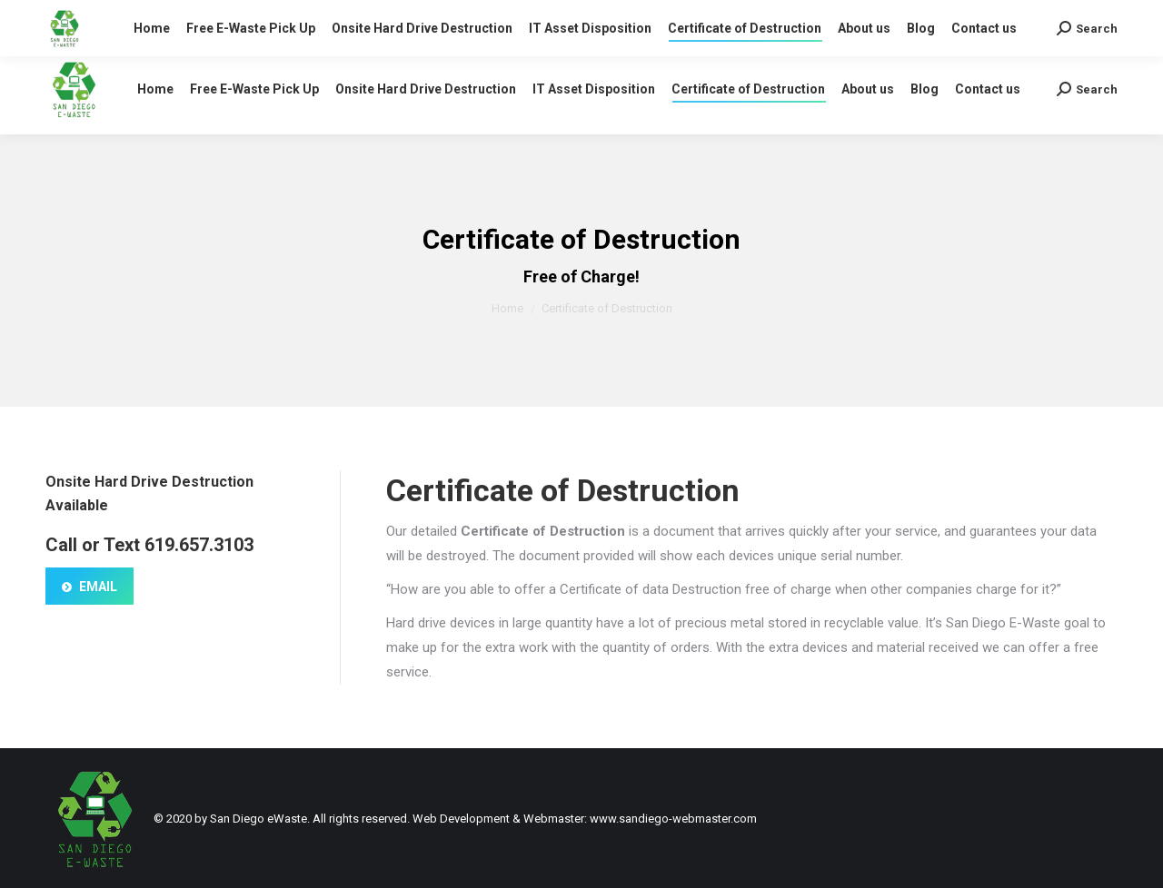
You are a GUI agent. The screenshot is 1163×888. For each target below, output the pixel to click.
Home (507, 308)
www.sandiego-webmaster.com (673, 818)
